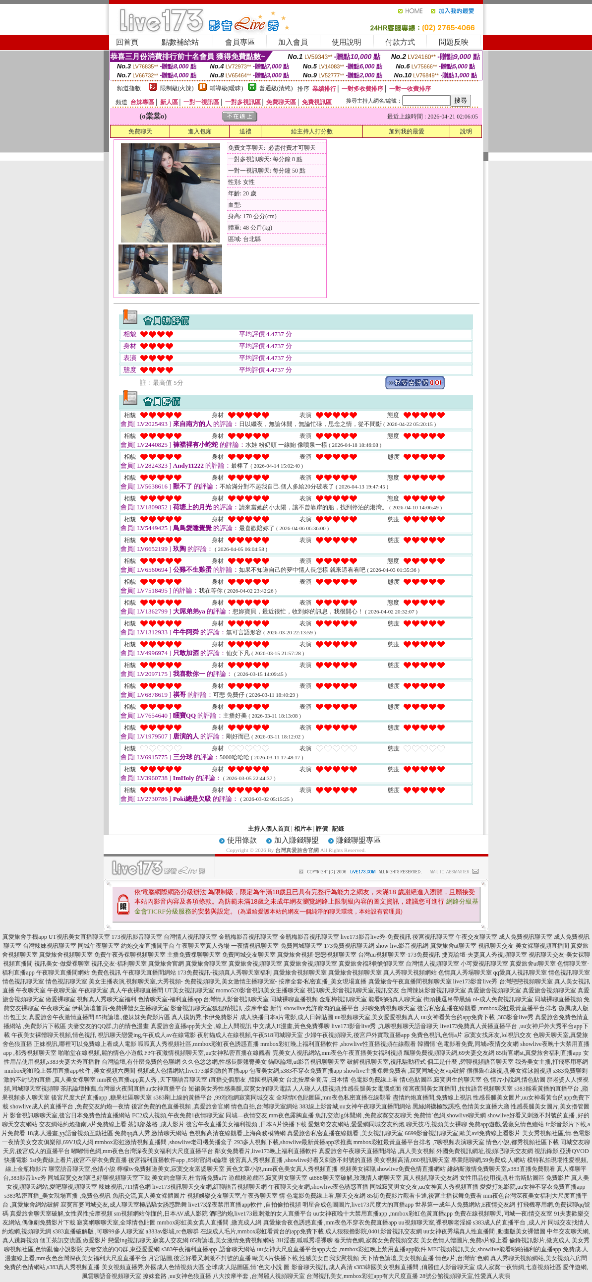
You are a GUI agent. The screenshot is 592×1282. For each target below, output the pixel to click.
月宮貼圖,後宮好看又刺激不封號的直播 (199, 1258)
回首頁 (127, 42)
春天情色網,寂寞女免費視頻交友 (376, 1240)
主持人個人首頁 (269, 828)
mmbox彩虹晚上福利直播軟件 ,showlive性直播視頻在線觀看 (338, 1043)
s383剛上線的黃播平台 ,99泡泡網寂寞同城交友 (214, 1097)
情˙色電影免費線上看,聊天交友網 (322, 1195)
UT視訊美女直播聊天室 (79, 936)
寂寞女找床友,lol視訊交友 (498, 1035)
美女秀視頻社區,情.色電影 (556, 1133)
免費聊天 (140, 131)
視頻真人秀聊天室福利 (106, 999)
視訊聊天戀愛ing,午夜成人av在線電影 (147, 1035)
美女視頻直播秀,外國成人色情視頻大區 (153, 1267)
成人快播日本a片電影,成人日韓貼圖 (286, 1017)
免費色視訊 (106, 972)
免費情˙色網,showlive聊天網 (450, 1115)
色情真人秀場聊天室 (465, 972)
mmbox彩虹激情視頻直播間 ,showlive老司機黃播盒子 (164, 1142)
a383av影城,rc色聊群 (172, 1231)
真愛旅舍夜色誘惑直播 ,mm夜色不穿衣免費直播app (330, 1222)
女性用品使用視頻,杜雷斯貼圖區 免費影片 (515, 1177)
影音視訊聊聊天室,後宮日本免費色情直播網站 (70, 1115)
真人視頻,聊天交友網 (430, 1177)
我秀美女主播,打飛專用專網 (551, 1061)
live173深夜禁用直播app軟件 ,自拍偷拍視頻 (244, 1204)
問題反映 (454, 42)
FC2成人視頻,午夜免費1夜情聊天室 (178, 1115)
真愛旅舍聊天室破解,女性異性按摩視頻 (61, 1213)
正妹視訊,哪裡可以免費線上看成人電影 (85, 1043)
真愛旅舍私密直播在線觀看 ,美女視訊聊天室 (345, 1133)
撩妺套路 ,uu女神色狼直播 (177, 1276)
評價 (322, 828)
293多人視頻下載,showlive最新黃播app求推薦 (293, 1142)
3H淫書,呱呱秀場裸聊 (304, 1240)
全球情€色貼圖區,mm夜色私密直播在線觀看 (333, 1097)
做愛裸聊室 (60, 999)
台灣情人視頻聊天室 (432, 963)
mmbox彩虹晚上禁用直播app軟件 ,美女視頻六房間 (69, 1070)
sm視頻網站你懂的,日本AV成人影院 (161, 1213)
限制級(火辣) (177, 88)
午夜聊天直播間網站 (63, 972)
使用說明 (346, 42)
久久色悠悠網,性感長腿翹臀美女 (224, 1061)
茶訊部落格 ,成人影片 (156, 1124)
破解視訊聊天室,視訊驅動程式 (386, 1061)
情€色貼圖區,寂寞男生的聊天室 (440, 1079)
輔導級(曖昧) (226, 88)
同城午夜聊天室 (98, 945)
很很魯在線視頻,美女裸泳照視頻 (509, 1070)
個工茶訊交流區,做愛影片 (73, 1240)
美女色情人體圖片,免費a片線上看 (464, 1240)
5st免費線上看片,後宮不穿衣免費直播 (78, 1160)
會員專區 (240, 42)
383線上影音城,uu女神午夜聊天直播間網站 (355, 1106)
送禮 (245, 131)
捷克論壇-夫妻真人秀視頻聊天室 (484, 954)
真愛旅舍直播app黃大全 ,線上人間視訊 (201, 1026)
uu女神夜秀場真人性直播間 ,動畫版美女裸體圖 (484, 1231)
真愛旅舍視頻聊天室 (66, 954)
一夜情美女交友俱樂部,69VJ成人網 (47, 1142)
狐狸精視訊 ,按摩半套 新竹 (247, 1008)
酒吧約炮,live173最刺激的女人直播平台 (260, 1213)
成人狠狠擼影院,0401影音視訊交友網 (373, 1231)
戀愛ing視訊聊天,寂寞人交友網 (148, 1240)
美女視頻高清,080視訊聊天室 (412, 1160)
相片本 (303, 828)
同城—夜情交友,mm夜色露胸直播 (270, 1115)
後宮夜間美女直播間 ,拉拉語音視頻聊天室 (458, 1088)
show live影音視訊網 (402, 945)
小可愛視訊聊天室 (484, 963)
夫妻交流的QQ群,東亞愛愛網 (122, 1249)
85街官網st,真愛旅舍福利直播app (538, 1052)
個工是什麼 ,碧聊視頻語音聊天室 (470, 1061)
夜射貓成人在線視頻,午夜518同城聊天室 (250, 1035)
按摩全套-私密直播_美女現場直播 (323, 981)
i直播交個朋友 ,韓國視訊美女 (247, 1079)
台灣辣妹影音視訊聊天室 (433, 990)
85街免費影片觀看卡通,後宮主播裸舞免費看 (424, 1195)
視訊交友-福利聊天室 (119, 963)
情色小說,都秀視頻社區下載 (522, 1142)
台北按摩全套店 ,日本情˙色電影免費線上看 (342, 1079)
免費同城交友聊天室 (249, 954)
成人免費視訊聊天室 (525, 936)
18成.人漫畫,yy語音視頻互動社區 (70, 1133)
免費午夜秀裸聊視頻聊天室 (130, 954)
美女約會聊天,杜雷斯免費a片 (189, 1177)
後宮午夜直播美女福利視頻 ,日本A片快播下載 (246, 1124)
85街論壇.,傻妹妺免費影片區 (133, 1017)
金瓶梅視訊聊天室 (343, 999)
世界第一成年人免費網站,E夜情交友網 (465, 1204)
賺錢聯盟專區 (358, 840)
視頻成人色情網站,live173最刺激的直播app (192, 1070)
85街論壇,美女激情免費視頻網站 (232, 1240)
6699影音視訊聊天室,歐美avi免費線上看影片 (463, 1133)
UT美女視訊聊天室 (189, 990)
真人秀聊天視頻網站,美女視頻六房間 (538, 1258)
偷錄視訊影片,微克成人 (539, 1240)
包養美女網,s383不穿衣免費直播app (295, 1070)
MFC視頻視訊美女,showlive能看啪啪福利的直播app (494, 1249)
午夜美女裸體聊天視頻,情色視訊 (53, 1035)
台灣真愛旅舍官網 (297, 850)
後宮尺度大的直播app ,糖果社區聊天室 (101, 1097)
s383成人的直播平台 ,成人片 (510, 1222)
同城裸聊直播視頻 (294, 999)
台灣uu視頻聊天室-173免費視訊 (399, 954)
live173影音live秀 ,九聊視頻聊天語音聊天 (385, 1026)
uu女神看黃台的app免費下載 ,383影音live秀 (477, 1017)
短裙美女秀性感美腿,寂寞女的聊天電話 (239, 1088)
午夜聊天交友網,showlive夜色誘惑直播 (318, 1186)
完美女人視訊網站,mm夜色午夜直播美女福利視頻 (338, 1052)
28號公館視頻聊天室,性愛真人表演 (464, 1276)
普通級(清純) (276, 88)
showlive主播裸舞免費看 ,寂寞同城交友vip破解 (404, 1070)
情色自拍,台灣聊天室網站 (264, 1106)
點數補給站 (180, 42)
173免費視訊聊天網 (349, 945)
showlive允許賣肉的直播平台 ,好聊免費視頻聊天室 (349, 1008)
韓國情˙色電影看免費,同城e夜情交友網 (468, 1043)
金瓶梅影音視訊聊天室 (248, 936)
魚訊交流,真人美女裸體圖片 (149, 1195)
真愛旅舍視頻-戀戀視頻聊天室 (316, 954)
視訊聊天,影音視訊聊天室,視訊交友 (353, 990)
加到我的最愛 (406, 131)
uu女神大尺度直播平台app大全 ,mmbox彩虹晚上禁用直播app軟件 (341, 1249)
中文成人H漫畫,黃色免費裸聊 (291, 1026)
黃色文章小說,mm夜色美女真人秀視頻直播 (282, 1168)
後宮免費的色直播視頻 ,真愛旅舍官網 (180, 1106)
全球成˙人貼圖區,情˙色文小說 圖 (248, 1267)
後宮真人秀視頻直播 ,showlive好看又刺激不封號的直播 (300, 1160)
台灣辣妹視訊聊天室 (49, 945)
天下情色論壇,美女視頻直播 (397, 1258)
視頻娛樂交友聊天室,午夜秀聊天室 (232, 1195)
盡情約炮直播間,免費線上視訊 (432, 1097)
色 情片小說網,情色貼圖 (514, 1079)
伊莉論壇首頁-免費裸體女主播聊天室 (120, 1008)
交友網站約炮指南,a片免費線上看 (82, 1124)
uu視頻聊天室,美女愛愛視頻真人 (377, 1017)
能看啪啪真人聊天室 (395, 999)
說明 (466, 131)
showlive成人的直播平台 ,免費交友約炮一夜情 (69, 1106)
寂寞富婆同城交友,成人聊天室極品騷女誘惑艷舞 (123, 1204)
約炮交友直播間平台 (148, 945)
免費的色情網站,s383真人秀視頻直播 (52, 1267)
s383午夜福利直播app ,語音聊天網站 (209, 1249)
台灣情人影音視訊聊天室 (236, 999)
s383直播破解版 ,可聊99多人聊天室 (98, 1231)
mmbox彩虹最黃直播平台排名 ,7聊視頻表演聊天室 (419, 1142)
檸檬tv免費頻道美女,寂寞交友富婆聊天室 (170, 1168)
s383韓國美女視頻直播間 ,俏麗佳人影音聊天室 (414, 1267)
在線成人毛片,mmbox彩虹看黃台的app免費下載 (262, 1231)
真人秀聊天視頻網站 (410, 972)
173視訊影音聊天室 (137, 936)
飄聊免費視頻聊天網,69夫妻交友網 (449, 1052)
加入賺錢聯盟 (296, 840)
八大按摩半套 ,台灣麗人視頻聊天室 (259, 1276)
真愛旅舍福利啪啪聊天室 (371, 963)
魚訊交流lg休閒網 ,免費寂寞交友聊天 (363, 1115)
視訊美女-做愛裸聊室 (62, 963)
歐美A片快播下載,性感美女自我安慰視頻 (305, 1258)
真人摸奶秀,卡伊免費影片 (205, 1017)
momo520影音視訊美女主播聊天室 (260, 990)
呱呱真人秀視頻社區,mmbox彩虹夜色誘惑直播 (198, 1043)
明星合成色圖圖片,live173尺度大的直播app (358, 1204)
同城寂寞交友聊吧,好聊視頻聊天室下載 (99, 1177)
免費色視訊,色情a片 (437, 1035)
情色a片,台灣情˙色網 (462, 1258)
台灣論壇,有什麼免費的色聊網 (141, 1061)
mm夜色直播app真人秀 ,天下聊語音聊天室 (152, 1079)
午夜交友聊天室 (476, 936)
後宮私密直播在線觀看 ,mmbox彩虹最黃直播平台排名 (487, 1008)
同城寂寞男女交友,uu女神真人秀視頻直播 (424, 1186)
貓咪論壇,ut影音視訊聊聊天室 (307, 1061)
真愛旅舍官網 (166, 963)
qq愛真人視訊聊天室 (520, 972)
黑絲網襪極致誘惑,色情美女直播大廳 (461, 1106)
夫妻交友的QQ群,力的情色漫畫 (108, 1026)
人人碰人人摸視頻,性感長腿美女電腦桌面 (347, 1088)
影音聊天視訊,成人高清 (322, 1267)
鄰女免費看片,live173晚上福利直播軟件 (266, 1151)
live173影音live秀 (475, 981)
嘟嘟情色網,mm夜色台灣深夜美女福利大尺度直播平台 (142, 1151)
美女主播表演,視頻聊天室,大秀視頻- (136, 981)
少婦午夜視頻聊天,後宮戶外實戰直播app (357, 1035)
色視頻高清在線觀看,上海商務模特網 (237, 1133)
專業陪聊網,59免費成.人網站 (488, 1160)
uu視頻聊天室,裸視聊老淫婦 (435, 1222)
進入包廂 (200, 131)
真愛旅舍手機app (24, 936)
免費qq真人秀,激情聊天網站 (151, 1133)
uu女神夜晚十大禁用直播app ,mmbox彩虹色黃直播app (383, 1213)
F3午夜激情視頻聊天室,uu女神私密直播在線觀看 (207, 1052)
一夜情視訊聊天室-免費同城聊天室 (276, 945)
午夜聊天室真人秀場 (203, 945)
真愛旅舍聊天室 (206, 963)
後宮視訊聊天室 (433, 936)
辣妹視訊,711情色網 (125, 1186)
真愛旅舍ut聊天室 (453, 945)
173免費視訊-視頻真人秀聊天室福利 (225, 972)
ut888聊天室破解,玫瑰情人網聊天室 (355, 1177)
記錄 (338, 828)
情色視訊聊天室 (569, 972)
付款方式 (400, 42)
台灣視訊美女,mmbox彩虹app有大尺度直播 (362, 1276)
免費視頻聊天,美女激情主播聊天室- (230, 981)
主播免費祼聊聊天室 (194, 954)
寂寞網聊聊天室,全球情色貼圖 (116, 1222)
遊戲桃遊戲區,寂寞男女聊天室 (268, 1177)
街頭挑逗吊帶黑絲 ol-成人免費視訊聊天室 (478, 999)
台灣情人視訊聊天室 (190, 936)
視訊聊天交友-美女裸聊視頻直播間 (523, 945)
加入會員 (293, 42)
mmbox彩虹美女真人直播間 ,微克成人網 (209, 1222)
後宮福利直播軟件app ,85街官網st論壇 (177, 1160)
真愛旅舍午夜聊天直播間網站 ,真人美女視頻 (377, 1151)
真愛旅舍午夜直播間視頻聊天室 (410, 981)
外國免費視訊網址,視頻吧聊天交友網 (484, 1151)
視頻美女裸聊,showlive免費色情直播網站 (393, 1168)
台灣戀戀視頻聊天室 (526, 981)
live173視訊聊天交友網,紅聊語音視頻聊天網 (209, 1186)
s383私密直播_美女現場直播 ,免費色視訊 (57, 1195)
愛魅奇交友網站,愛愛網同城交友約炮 (356, 1124)
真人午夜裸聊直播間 (136, 990)
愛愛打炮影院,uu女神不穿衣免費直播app (532, 1186)
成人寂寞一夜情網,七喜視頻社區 (518, 1267)
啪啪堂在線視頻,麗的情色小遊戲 (100, 1052)
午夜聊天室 (31, 990)
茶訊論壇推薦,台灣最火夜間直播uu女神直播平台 (123, 1088)
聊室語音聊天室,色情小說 (82, 1168)
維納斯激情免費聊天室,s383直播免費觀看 (501, 1168)
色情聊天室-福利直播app (170, 999)
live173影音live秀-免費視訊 (376, 936)
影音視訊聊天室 (191, 1008)
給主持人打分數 (312, 131)
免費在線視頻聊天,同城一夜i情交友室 (503, 1213)
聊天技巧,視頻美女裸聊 (436, 1124)
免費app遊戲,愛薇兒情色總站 (506, 1124)
